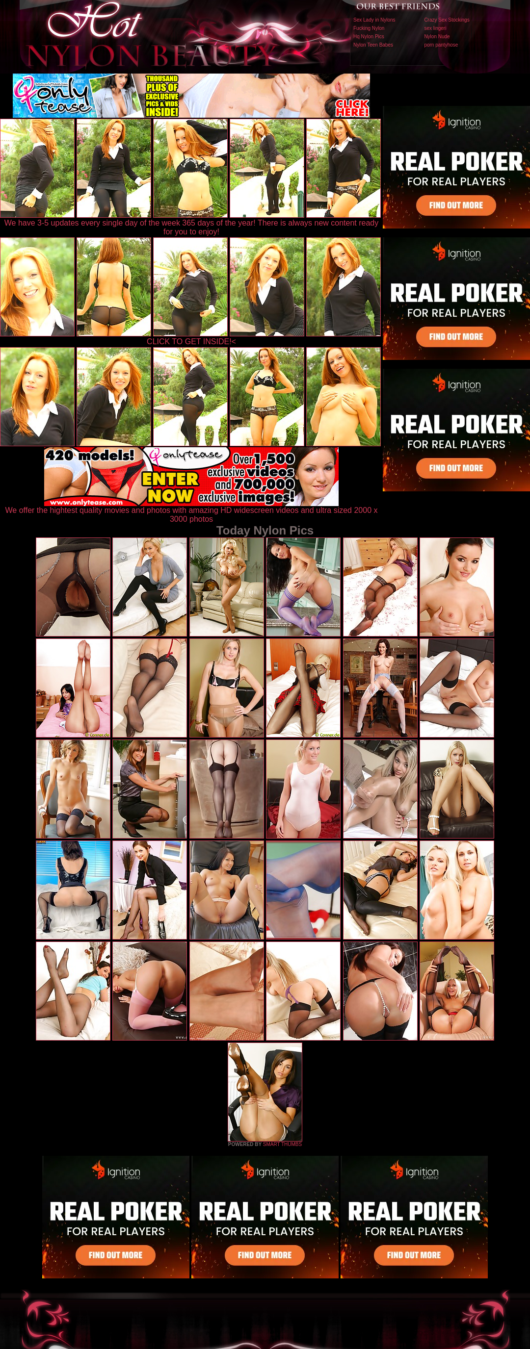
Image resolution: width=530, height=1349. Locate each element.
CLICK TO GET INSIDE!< (191, 341)
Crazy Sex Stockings (446, 20)
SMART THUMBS (282, 1144)
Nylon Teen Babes (373, 45)
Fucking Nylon (368, 28)
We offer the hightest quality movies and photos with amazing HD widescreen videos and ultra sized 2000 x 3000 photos (191, 511)
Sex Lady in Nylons (374, 20)
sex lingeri (435, 28)
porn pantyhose (441, 45)
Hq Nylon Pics (368, 36)
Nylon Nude (437, 36)
